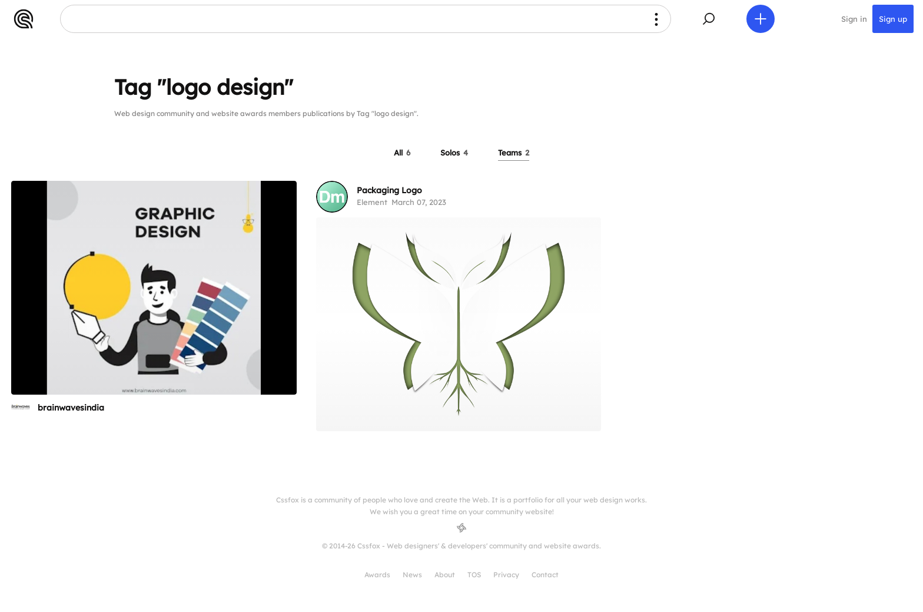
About (444, 574)
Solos (454, 152)
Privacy (506, 574)
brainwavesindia (71, 407)
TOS (474, 574)
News (412, 574)
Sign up (893, 19)
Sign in (854, 19)
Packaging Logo (389, 190)
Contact (545, 574)
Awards (377, 574)
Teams (513, 152)
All (402, 152)
